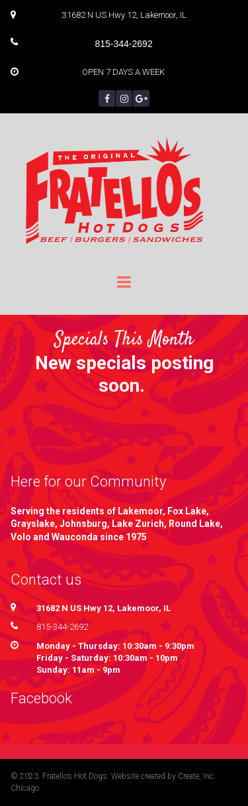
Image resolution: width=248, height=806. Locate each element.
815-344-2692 (62, 627)
